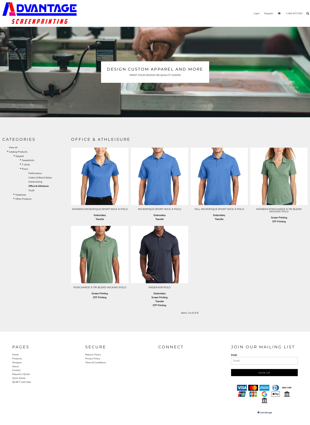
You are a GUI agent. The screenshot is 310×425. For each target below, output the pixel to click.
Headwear (14, 194)
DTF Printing (279, 221)
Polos (19, 169)
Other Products (17, 198)
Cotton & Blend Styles (34, 177)
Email (234, 355)
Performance (29, 173)
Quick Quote (18, 378)
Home (15, 354)
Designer (17, 362)
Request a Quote (21, 374)
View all (7, 147)
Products (17, 358)
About (15, 366)
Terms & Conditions (95, 362)
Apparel (13, 156)
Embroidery (100, 215)
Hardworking (29, 181)
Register (268, 13)
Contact (16, 370)
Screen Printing (279, 217)
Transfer (100, 219)
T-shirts (20, 164)
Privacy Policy (92, 358)
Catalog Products (12, 151)
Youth (25, 190)
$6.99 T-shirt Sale (21, 382)
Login (257, 13)
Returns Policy (93, 354)
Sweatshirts (22, 160)
